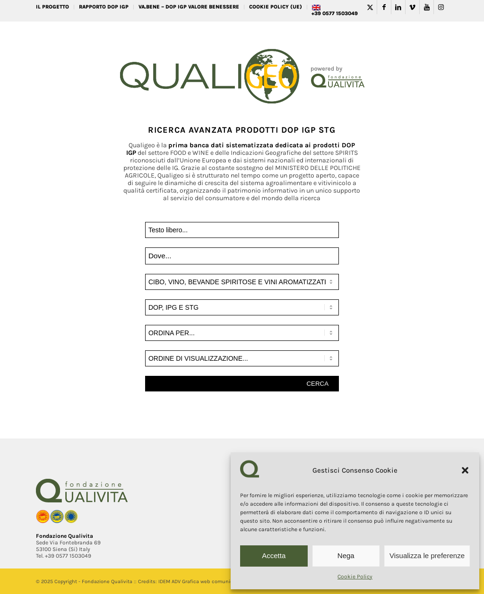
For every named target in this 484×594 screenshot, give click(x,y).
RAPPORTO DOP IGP (104, 7)
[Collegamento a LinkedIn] (398, 7)
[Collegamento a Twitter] (370, 7)
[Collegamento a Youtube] (426, 7)
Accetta (273, 556)
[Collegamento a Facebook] (384, 7)
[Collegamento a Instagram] (441, 7)
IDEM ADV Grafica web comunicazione (203, 581)
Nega (345, 556)
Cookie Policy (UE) (275, 7)
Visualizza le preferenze (427, 556)
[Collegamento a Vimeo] (412, 7)
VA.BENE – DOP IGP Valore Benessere (188, 7)
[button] (465, 470)
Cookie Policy (354, 576)
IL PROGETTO (52, 7)
